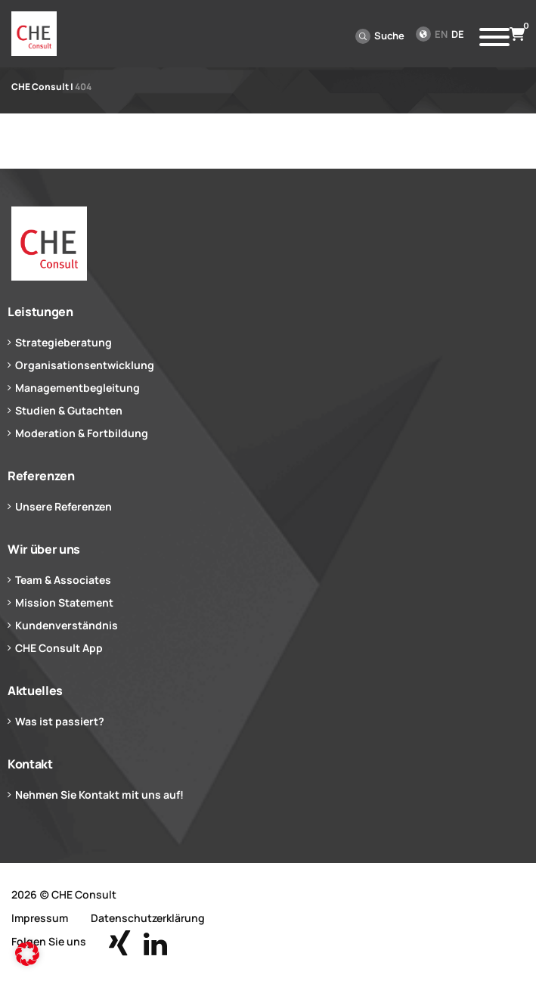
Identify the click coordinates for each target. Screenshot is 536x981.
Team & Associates (63, 580)
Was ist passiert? (59, 721)
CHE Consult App (59, 648)
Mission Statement (64, 602)
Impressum (39, 918)
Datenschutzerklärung (148, 918)
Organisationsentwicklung (84, 365)
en (441, 34)
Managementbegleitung (77, 387)
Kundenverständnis (66, 625)
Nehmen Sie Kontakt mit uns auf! (99, 794)
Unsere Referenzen (63, 506)
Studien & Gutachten (68, 410)
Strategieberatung (63, 342)
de (457, 34)
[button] (27, 954)
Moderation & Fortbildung (81, 433)
